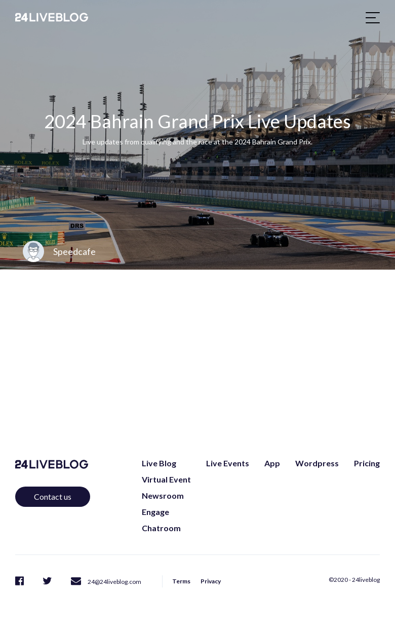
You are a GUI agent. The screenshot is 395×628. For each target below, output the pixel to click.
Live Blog (159, 463)
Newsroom (163, 495)
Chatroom (161, 528)
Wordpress (317, 463)
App (272, 463)
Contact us (52, 496)
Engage (155, 511)
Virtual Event (166, 479)
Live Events (227, 463)
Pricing (367, 463)
